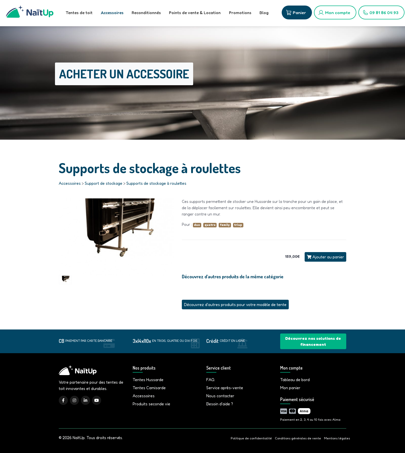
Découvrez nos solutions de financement (313, 341)
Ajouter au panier (325, 256)
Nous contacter (220, 395)
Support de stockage (103, 183)
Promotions (239, 12)
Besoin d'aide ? (219, 403)
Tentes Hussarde (148, 379)
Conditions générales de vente (298, 438)
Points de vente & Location (194, 12)
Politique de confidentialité (251, 438)
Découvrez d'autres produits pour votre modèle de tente (235, 304)
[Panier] (296, 12)
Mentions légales (337, 438)
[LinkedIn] (85, 400)
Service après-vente (224, 387)
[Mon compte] (334, 12)
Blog (263, 12)
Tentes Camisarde (149, 387)
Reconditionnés (146, 12)
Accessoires (112, 12)
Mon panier (290, 387)
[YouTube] (96, 400)
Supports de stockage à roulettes (156, 183)
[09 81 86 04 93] (381, 12)
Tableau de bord (295, 379)
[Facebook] (63, 400)
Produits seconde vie (151, 403)
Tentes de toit (79, 12)
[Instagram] (74, 400)
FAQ (210, 379)
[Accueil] (29, 13)
